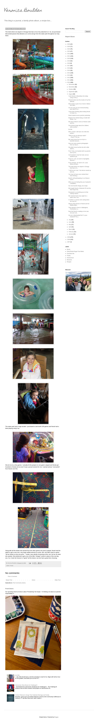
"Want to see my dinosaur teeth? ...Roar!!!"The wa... (77, 136)
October (71, 89)
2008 (68, 239)
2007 (68, 242)
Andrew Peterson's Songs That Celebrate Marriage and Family (32, 695)
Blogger (56, 717)
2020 (68, 58)
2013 (68, 75)
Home (33, 580)
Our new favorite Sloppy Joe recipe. (78, 186)
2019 (68, 61)
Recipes (69, 262)
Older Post (58, 580)
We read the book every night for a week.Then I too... (77, 196)
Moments (69, 260)
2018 (68, 63)
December (72, 84)
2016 (68, 68)
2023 (68, 51)
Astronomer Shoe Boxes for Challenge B (26, 685)
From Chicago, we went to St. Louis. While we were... (78, 163)
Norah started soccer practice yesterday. (79, 115)
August (71, 94)
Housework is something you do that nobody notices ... (78, 192)
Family (11, 565)
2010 (68, 82)
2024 (68, 49)
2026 (68, 44)
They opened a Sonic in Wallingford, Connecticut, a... (78, 208)
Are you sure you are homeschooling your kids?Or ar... (78, 108)
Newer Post (9, 580)
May (70, 224)
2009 (68, 237)
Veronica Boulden (23, 10)
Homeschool (70, 257)
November (72, 87)
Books (68, 249)
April (70, 227)
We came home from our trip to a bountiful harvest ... (77, 140)
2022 (68, 53)
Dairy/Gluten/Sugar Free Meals (75, 251)
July (70, 219)
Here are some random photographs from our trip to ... (78, 144)
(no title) (17, 675)
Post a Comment (12, 576)
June (70, 222)
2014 (68, 73)
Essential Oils (70, 253)
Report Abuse (70, 36)
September (72, 91)
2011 (68, 80)
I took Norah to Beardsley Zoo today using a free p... (78, 96)
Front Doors (9, 588)
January (71, 234)
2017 (68, 65)
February (71, 231)
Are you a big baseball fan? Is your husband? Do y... (77, 216)
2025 (68, 46)
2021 (68, 56)
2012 (68, 77)
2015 (68, 70)
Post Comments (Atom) (19, 583)
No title (70, 129)
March (70, 229)
